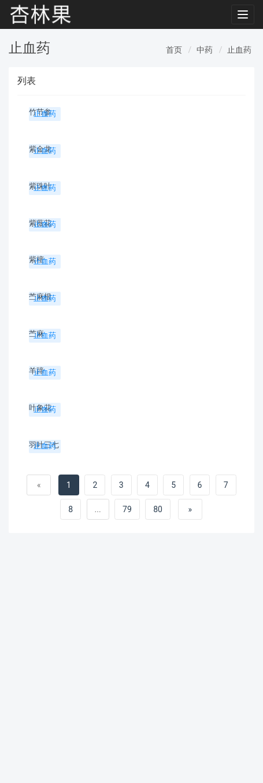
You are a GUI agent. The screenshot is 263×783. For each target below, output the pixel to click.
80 (157, 509)
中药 (205, 49)
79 (127, 509)
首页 (174, 49)
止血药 (239, 49)
